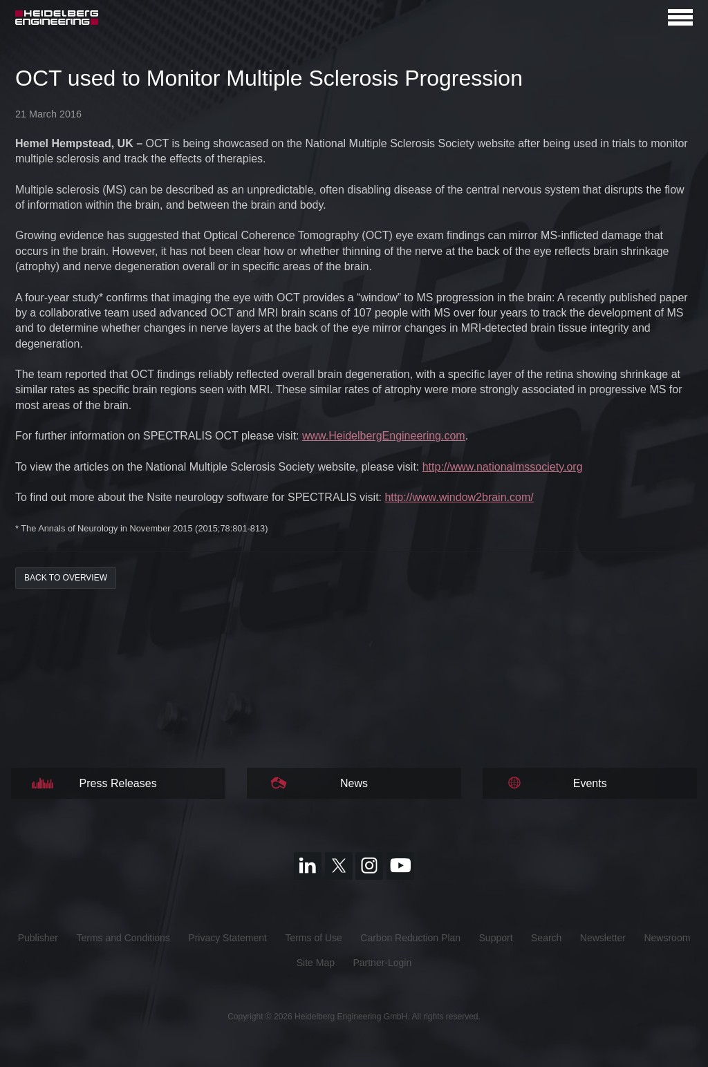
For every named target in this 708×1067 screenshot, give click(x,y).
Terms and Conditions (122, 937)
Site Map (316, 962)
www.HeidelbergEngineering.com (383, 436)
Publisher (38, 937)
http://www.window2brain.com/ (458, 497)
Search (546, 937)
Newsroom (667, 937)
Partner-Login (382, 962)
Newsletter (603, 937)
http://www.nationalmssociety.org (502, 467)
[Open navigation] (680, 17)
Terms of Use (313, 937)
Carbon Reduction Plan (410, 937)
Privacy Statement (227, 937)
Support (496, 937)
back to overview (65, 578)
